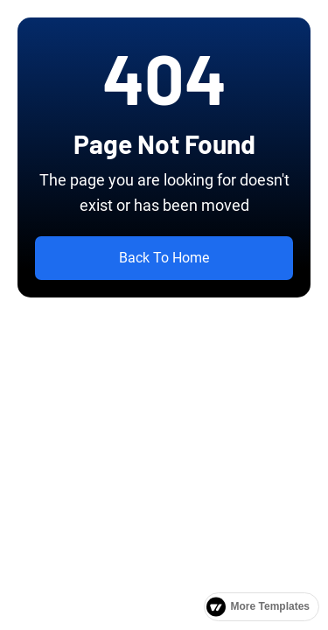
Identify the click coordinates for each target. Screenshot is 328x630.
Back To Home (164, 257)
